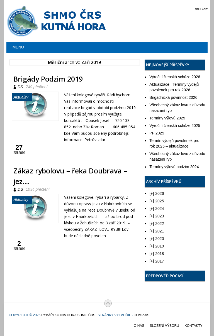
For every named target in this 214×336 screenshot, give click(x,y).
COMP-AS (141, 315)
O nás (139, 326)
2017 (156, 261)
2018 (156, 253)
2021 (156, 231)
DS (20, 87)
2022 (156, 223)
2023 (156, 216)
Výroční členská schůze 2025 (174, 125)
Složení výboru (164, 326)
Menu (18, 47)
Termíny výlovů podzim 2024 (174, 167)
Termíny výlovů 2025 (167, 118)
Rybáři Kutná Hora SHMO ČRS (68, 315)
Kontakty (194, 326)
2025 (156, 201)
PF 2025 (156, 133)
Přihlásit (201, 9)
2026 (156, 193)
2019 (156, 246)
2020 (156, 238)
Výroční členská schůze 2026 (174, 77)
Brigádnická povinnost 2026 (173, 97)
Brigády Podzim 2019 (48, 79)
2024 (156, 208)
